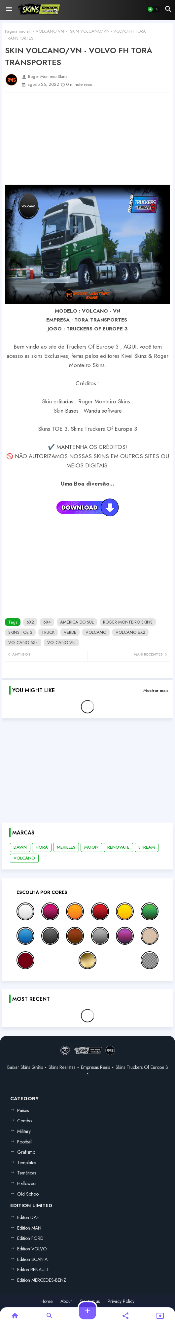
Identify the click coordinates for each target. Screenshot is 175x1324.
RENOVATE (118, 847)
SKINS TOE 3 (20, 632)
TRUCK (48, 632)
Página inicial (17, 31)
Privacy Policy (121, 1301)
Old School (28, 1194)
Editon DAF (28, 1217)
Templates (26, 1162)
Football (24, 1141)
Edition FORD (30, 1238)
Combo (24, 1120)
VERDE (70, 632)
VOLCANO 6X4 (23, 642)
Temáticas (26, 1173)
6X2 (30, 622)
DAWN (20, 847)
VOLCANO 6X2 (130, 632)
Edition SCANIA (32, 1259)
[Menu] (9, 9)
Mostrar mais (155, 690)
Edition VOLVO (32, 1248)
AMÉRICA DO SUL (77, 622)
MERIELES (66, 847)
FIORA (42, 847)
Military (24, 1131)
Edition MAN (29, 1228)
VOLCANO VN (50, 31)
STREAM (146, 847)
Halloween (27, 1183)
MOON (91, 847)
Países (23, 1110)
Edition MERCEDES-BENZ (41, 1280)
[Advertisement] (87, 138)
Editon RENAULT (33, 1269)
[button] (153, 9)
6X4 (47, 622)
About (66, 1301)
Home (46, 1301)
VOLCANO (96, 632)
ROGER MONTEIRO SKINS (128, 622)
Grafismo (26, 1152)
